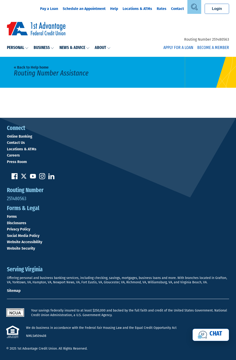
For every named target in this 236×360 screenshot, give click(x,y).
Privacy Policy (18, 229)
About (103, 48)
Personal (18, 48)
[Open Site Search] (194, 7)
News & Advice (74, 48)
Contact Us (16, 143)
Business (44, 48)
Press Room (17, 162)
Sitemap (14, 290)
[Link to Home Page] (36, 29)
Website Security (21, 248)
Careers (13, 155)
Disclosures (16, 223)
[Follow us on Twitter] (24, 178)
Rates (161, 8)
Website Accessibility (24, 242)
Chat (215, 334)
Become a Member (213, 48)
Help (114, 8)
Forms (12, 217)
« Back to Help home (31, 67)
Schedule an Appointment (84, 8)
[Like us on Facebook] (15, 178)
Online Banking (19, 136)
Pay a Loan (49, 8)
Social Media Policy (23, 236)
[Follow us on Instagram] (42, 178)
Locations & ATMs (137, 8)
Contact (177, 8)
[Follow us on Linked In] (51, 178)
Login (217, 9)
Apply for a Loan (178, 48)
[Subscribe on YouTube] (33, 178)
